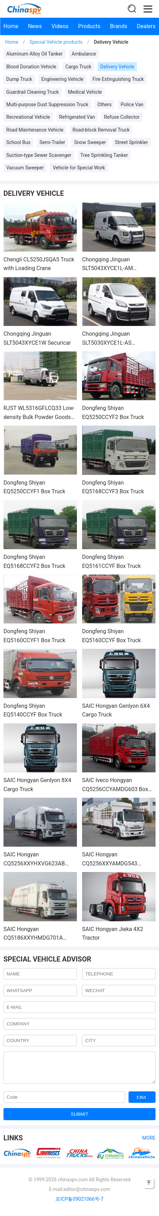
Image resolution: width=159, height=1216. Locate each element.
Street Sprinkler (131, 142)
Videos (60, 26)
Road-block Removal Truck (101, 130)
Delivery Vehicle (117, 66)
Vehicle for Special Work (79, 167)
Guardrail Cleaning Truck (32, 92)
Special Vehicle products (55, 42)
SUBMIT (79, 1119)
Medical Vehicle (85, 92)
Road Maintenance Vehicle (34, 130)
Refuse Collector (122, 117)
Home (10, 26)
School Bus (18, 142)
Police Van (132, 104)
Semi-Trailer (52, 142)
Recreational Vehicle (28, 117)
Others (104, 104)
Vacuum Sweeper (25, 167)
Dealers (146, 26)
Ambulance (84, 54)
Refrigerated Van (77, 117)
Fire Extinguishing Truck (118, 79)
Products (89, 26)
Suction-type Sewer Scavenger (38, 155)
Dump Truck (19, 79)
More (149, 1143)
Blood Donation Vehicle (31, 66)
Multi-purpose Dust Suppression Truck (47, 104)
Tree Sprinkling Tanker (104, 155)
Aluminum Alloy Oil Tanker (34, 54)
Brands (118, 26)
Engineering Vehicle (62, 79)
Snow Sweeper (90, 142)
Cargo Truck (78, 66)
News (35, 26)
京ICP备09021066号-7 (79, 1204)
